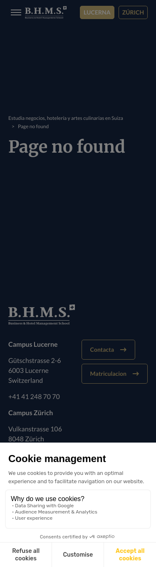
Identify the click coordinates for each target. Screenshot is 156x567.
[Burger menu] (13, 12)
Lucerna (97, 12)
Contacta (108, 349)
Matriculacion (114, 373)
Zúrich (133, 12)
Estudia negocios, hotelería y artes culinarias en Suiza (65, 118)
